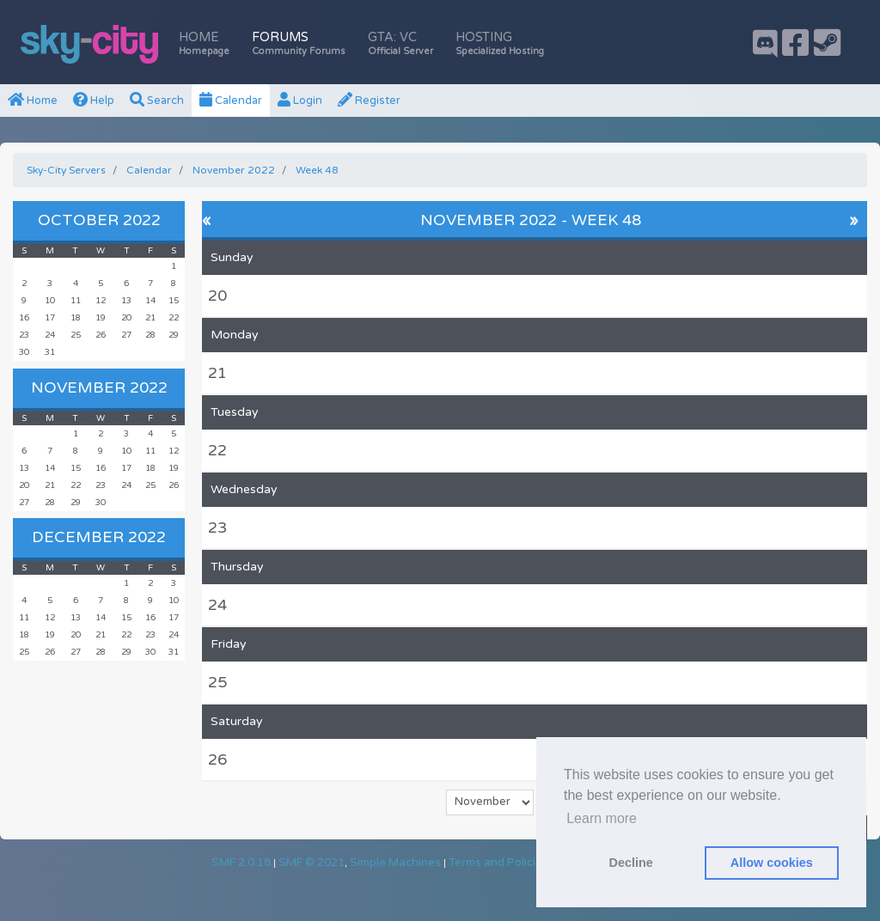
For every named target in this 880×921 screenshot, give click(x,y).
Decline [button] (631, 862)
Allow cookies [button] (771, 862)
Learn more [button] (601, 818)
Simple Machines (395, 862)
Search (157, 100)
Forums (298, 43)
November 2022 (99, 387)
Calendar (230, 100)
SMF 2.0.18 (241, 862)
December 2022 (99, 537)
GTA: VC (400, 43)
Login (300, 100)
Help (93, 100)
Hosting (499, 43)
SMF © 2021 (311, 862)
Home (204, 43)
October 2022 (99, 219)
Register (369, 100)
